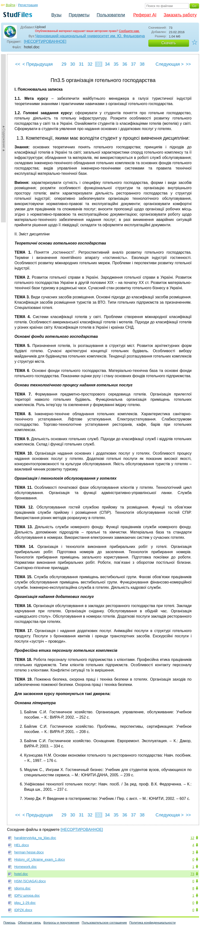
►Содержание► (4, 138)
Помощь (9, 922)
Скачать (168, 43)
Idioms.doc (22, 888)
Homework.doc (25, 867)
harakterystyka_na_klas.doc (35, 838)
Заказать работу (180, 15)
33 (98, 64)
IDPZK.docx (23, 910)
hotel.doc (21, 874)
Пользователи (111, 15)
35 (116, 64)
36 (124, 64)
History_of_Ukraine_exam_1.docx (39, 859)
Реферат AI (144, 15)
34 (107, 64)
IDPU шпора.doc (27, 895)
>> (188, 64)
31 (81, 64)
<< (17, 64)
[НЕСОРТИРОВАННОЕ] (45, 41)
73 (192, 874)
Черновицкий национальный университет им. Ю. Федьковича (90, 36)
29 (64, 64)
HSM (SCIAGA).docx (30, 881)
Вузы (56, 15)
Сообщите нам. (129, 31)
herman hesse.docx (29, 852)
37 (133, 64)
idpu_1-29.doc (25, 903)
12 (192, 838)
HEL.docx (21, 845)
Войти (10, 5)
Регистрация (28, 5)
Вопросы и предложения (61, 922)
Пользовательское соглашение (104, 922)
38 (142, 64)
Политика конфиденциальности (152, 922)
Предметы (79, 15)
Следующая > (170, 64)
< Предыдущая (37, 64)
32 (90, 64)
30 (72, 64)
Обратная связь (29, 922)
